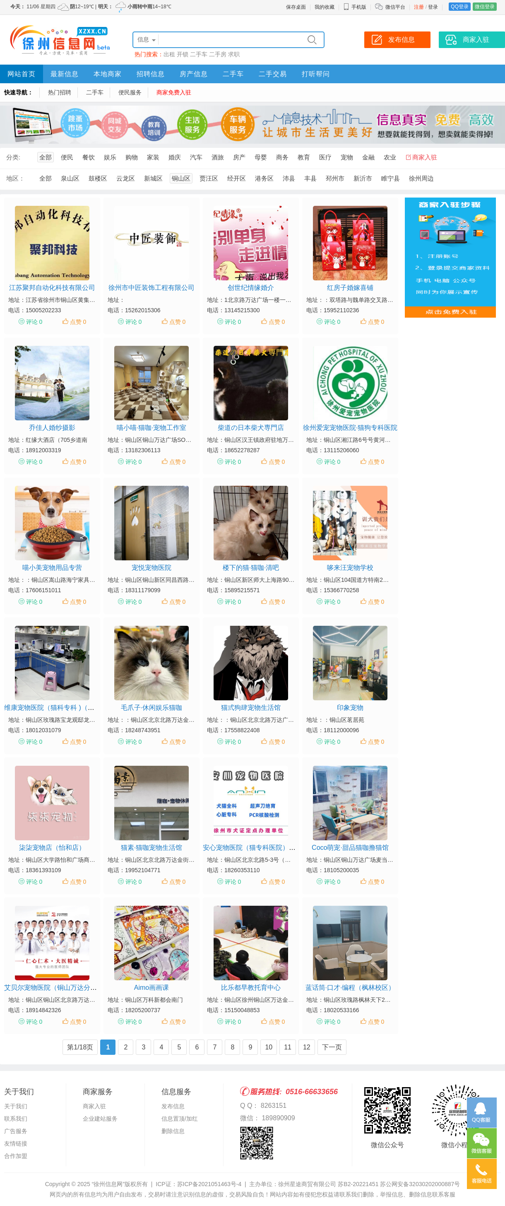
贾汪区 (209, 178)
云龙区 (125, 178)
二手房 (217, 54)
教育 (304, 157)
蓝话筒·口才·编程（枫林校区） (350, 987)
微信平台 (395, 7)
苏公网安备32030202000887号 (420, 1184)
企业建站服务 (100, 1118)
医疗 (325, 157)
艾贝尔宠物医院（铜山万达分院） (53, 987)
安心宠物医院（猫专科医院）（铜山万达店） (269, 847)
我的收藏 (324, 7)
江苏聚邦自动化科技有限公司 (52, 287)
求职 (234, 54)
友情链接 (15, 1143)
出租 (169, 54)
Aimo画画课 (151, 987)
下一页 (332, 1047)
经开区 (236, 178)
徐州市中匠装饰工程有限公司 (151, 287)
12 (306, 1047)
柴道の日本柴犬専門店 (251, 427)
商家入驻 (424, 157)
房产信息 (194, 73)
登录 (433, 7)
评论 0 (34, 321)
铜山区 (181, 178)
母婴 (261, 157)
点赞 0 (78, 321)
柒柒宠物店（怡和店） (52, 847)
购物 (131, 157)
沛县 (289, 178)
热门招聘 (59, 92)
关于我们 (15, 1106)
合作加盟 (15, 1156)
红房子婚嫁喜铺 (350, 287)
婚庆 (174, 157)
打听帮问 (316, 73)
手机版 (354, 7)
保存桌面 (296, 7)
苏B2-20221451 (358, 1184)
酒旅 (218, 157)
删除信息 (173, 1131)
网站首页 (21, 73)
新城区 (153, 178)
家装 (153, 157)
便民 (67, 157)
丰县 (310, 178)
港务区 (264, 178)
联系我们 (15, 1118)
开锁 (182, 54)
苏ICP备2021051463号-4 (209, 1184)
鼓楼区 (98, 178)
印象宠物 (350, 707)
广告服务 (15, 1131)
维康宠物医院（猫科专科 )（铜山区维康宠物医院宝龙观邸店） (95, 707)
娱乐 (110, 157)
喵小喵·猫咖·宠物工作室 (152, 427)
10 (268, 1047)
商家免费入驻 (173, 92)
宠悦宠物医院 (151, 567)
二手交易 (273, 73)
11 (287, 1047)
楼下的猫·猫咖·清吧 (251, 567)
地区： (15, 178)
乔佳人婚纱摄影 (52, 427)
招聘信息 (151, 73)
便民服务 (130, 92)
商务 (282, 157)
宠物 (347, 157)
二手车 (198, 54)
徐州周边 (421, 178)
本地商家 (108, 73)
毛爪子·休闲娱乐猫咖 (151, 707)
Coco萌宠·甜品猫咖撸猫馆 (350, 847)
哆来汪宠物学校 (350, 567)
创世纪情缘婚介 (251, 287)
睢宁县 (390, 178)
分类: (13, 157)
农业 (390, 157)
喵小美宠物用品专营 (52, 567)
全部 (45, 157)
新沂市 (363, 178)
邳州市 (335, 178)
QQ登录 (460, 7)
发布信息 (173, 1106)
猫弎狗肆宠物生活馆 (251, 707)
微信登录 (485, 7)
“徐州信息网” (108, 1184)
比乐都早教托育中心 (251, 987)
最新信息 (64, 73)
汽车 (196, 157)
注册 (419, 7)
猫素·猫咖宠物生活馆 (151, 847)
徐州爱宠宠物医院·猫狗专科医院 (350, 427)
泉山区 (70, 178)
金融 (368, 157)
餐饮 (88, 157)
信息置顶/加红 (179, 1118)
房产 (239, 157)
